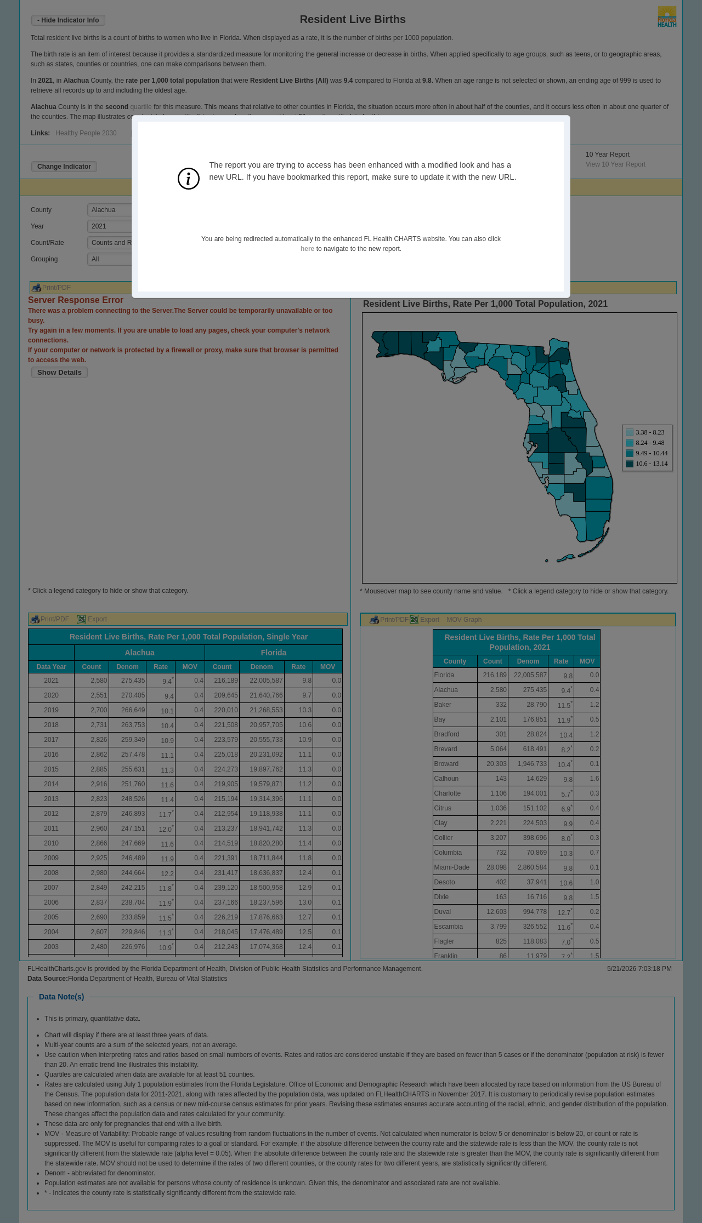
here (307, 249)
